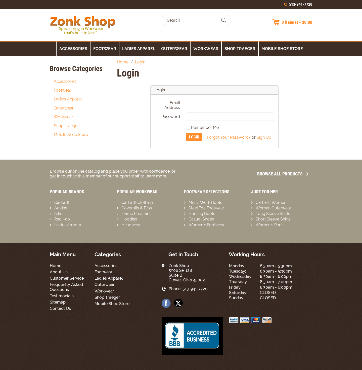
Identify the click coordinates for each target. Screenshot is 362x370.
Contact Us (60, 308)
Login (194, 137)
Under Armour (67, 225)
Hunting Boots (202, 213)
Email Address (172, 105)
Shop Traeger (239, 48)
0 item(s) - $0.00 (297, 22)
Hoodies (129, 219)
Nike (58, 213)
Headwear (131, 225)
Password (170, 116)
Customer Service (67, 278)
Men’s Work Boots (205, 202)
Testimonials (62, 295)
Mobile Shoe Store (282, 48)
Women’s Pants (270, 225)
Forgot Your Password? (229, 137)
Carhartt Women (271, 202)
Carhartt (61, 202)
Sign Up (264, 137)
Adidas (60, 208)
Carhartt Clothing (137, 202)
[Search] (192, 20)
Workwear (205, 48)
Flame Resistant (136, 213)
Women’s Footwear (207, 225)
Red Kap (62, 219)
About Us (59, 272)
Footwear (104, 48)
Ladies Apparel (138, 48)
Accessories (73, 48)
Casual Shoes (201, 219)
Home (55, 265)
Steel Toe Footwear (206, 208)
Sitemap (58, 302)
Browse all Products (282, 173)
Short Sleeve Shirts (273, 219)
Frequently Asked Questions (66, 287)
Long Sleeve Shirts (273, 213)
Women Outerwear (273, 208)
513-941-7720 (300, 4)
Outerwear (174, 48)
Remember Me (202, 127)
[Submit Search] (224, 20)
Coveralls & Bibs (136, 208)
